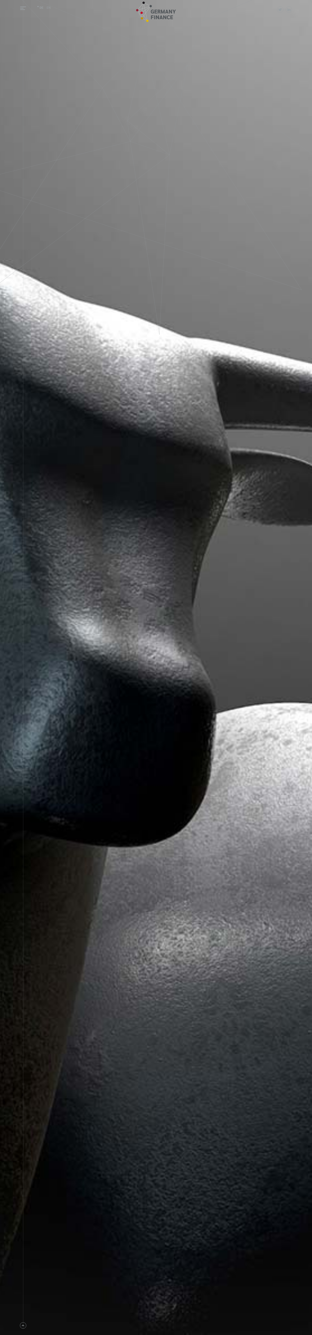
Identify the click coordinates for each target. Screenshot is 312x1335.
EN (49, 7)
